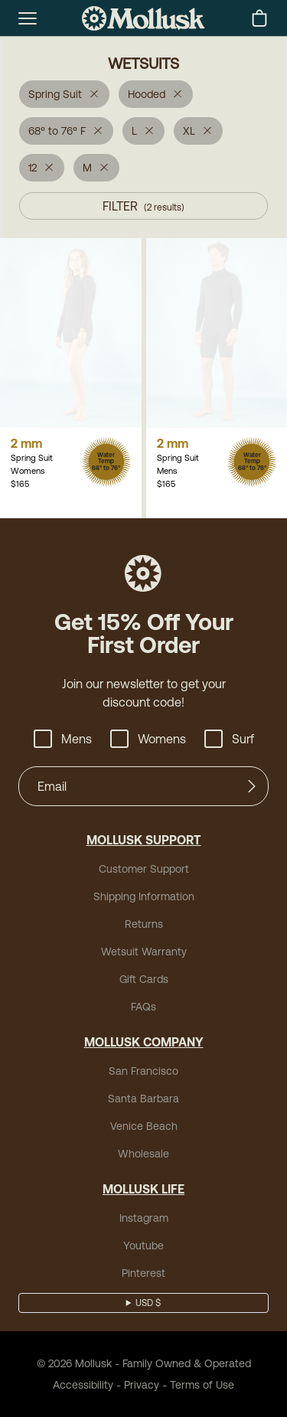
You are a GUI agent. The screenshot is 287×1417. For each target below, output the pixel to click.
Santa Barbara (143, 1098)
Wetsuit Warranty (144, 951)
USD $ (148, 1303)
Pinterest (143, 1273)
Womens (148, 739)
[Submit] (252, 786)
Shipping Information (143, 896)
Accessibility (83, 1385)
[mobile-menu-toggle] (27, 18)
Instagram (143, 1218)
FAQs (143, 1007)
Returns (144, 924)
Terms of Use (202, 1385)
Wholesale (143, 1154)
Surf (229, 739)
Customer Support (144, 869)
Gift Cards (143, 979)
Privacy (141, 1385)
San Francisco (143, 1071)
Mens (63, 739)
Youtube (143, 1245)
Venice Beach (144, 1126)
